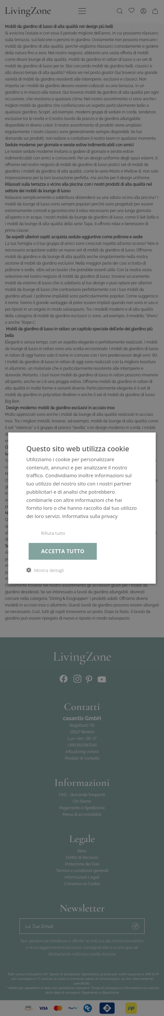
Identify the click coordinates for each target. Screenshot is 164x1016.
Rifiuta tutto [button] (53, 533)
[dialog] (82, 508)
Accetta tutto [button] (63, 551)
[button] (45, 570)
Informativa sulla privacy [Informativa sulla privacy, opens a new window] (90, 515)
